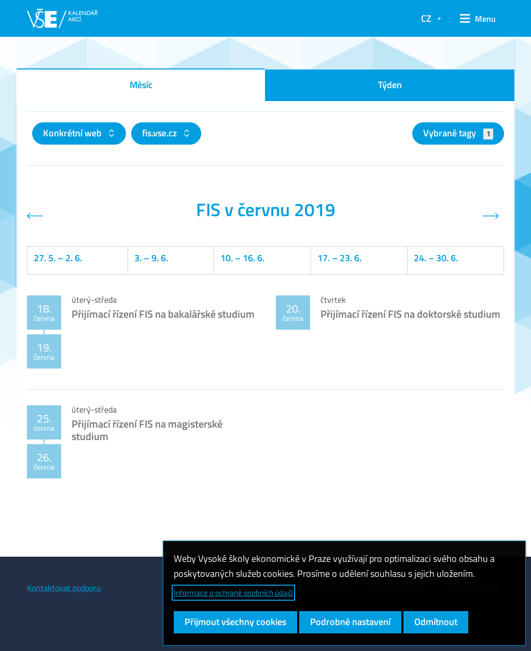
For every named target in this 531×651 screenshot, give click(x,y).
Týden (390, 85)
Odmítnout (435, 622)
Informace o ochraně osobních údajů (233, 593)
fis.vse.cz (160, 133)
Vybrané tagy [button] (458, 133)
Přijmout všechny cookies (235, 622)
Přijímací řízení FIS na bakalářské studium (163, 314)
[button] (478, 19)
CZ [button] (426, 18)
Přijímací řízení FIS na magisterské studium (147, 430)
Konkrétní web (73, 133)
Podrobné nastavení (350, 622)
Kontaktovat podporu (64, 588)
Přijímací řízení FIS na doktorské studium (410, 314)
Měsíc (141, 85)
